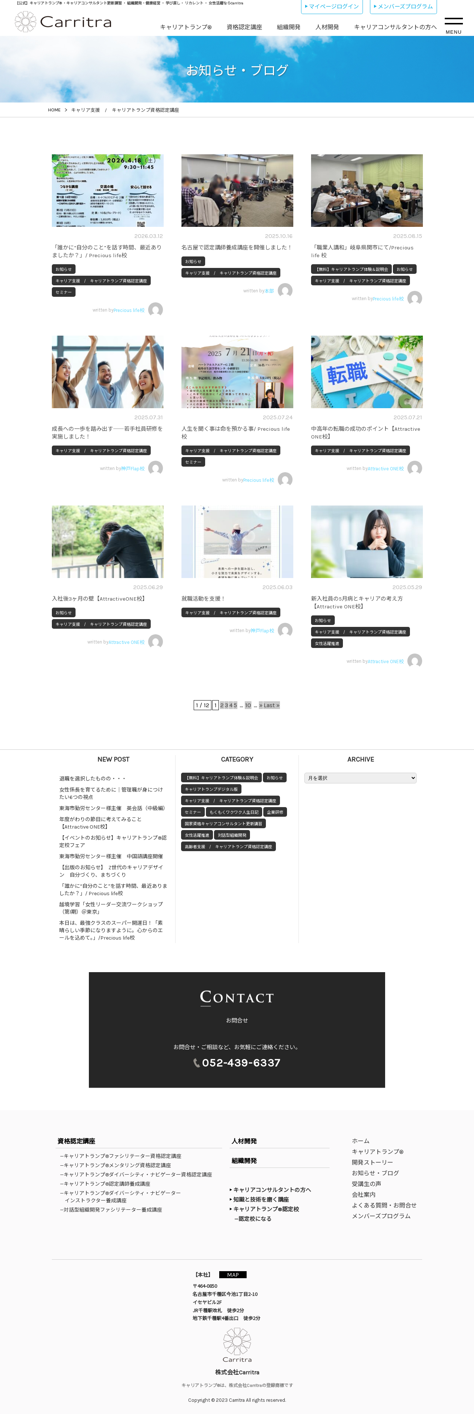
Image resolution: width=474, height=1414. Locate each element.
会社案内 (363, 1195)
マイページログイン (334, 6)
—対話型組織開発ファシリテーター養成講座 (113, 1210)
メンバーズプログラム (405, 6)
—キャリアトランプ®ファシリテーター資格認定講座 (123, 1156)
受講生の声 (366, 1184)
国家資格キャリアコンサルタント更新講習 (223, 824)
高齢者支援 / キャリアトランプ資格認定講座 (228, 846)
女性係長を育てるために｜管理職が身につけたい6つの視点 (111, 793)
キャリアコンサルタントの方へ (395, 27)
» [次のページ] (269, 705)
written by (128, 309)
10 (252, 705)
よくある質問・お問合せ (384, 1205)
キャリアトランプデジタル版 (211, 789)
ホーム (361, 1141)
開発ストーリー (372, 1162)
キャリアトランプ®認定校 (266, 1209)
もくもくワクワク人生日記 (234, 812)
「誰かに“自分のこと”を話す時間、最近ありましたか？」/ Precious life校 (113, 890)
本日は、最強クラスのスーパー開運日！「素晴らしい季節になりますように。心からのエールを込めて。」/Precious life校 (111, 930)
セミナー (64, 292)
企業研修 (275, 812)
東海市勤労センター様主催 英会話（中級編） (113, 808)
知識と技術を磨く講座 (261, 1200)
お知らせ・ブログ (375, 1173)
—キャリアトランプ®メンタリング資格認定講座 (118, 1166)
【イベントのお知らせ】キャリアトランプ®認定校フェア (113, 842)
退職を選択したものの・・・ (93, 779)
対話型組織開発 (232, 835)
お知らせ (64, 269)
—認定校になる (256, 1219)
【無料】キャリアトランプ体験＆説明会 (351, 269)
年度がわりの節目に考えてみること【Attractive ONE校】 (100, 823)
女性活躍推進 (327, 643)
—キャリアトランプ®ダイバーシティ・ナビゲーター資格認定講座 (138, 1175)
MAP (236, 1274)
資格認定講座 (244, 27)
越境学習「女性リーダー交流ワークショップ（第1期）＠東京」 (111, 908)
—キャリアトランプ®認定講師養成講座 (107, 1184)
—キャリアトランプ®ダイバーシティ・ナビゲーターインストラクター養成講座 (123, 1197)
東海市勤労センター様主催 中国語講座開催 (111, 856)
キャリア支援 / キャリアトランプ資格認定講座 (101, 281)
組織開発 (289, 27)
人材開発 (327, 27)
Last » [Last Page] (284, 705)
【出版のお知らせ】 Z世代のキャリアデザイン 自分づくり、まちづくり (111, 871)
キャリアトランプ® (186, 27)
